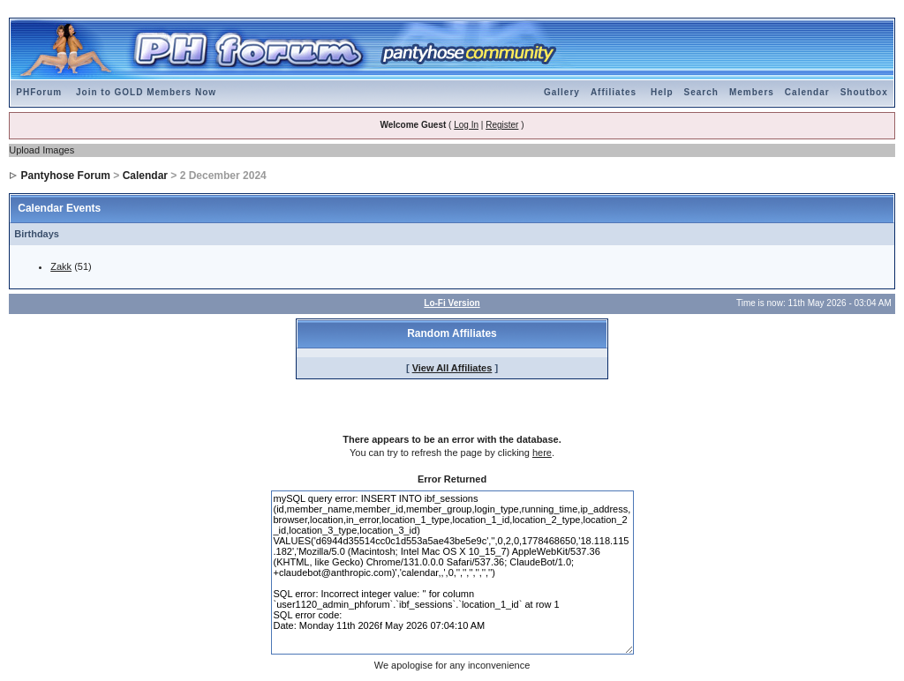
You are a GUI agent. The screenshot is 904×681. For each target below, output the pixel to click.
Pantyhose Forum (65, 175)
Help (662, 92)
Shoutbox (864, 92)
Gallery (562, 92)
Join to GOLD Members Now (146, 92)
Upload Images (41, 150)
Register (502, 125)
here (542, 452)
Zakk (61, 266)
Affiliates (614, 92)
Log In (466, 125)
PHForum (39, 92)
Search (701, 92)
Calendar (807, 92)
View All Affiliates (452, 368)
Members (751, 92)
